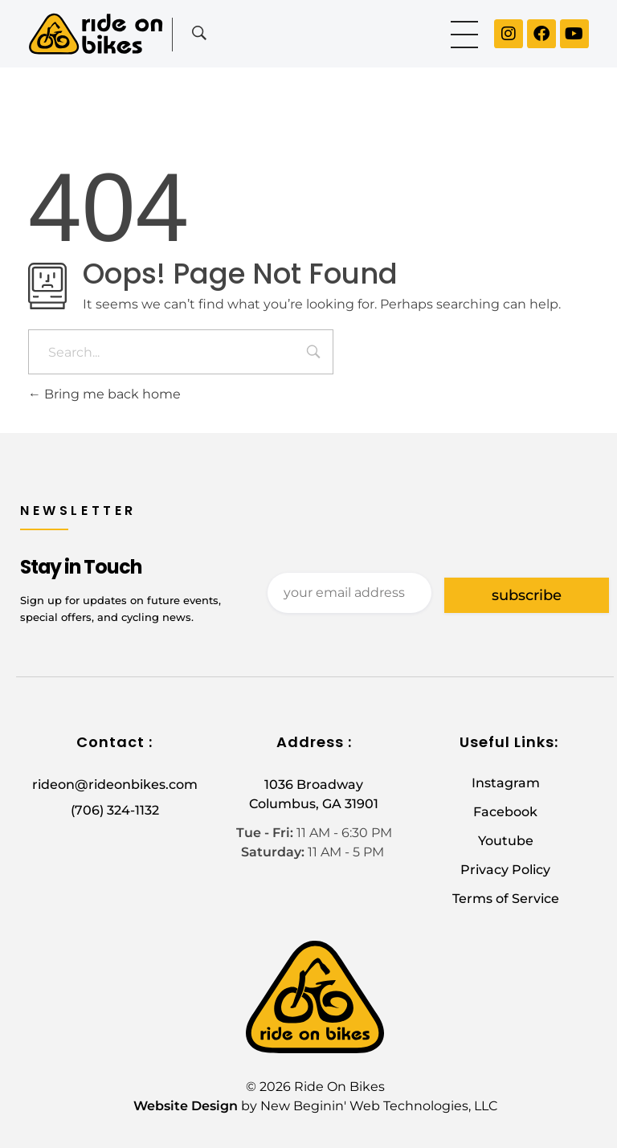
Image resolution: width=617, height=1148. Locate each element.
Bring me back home (104, 394)
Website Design (185, 1105)
